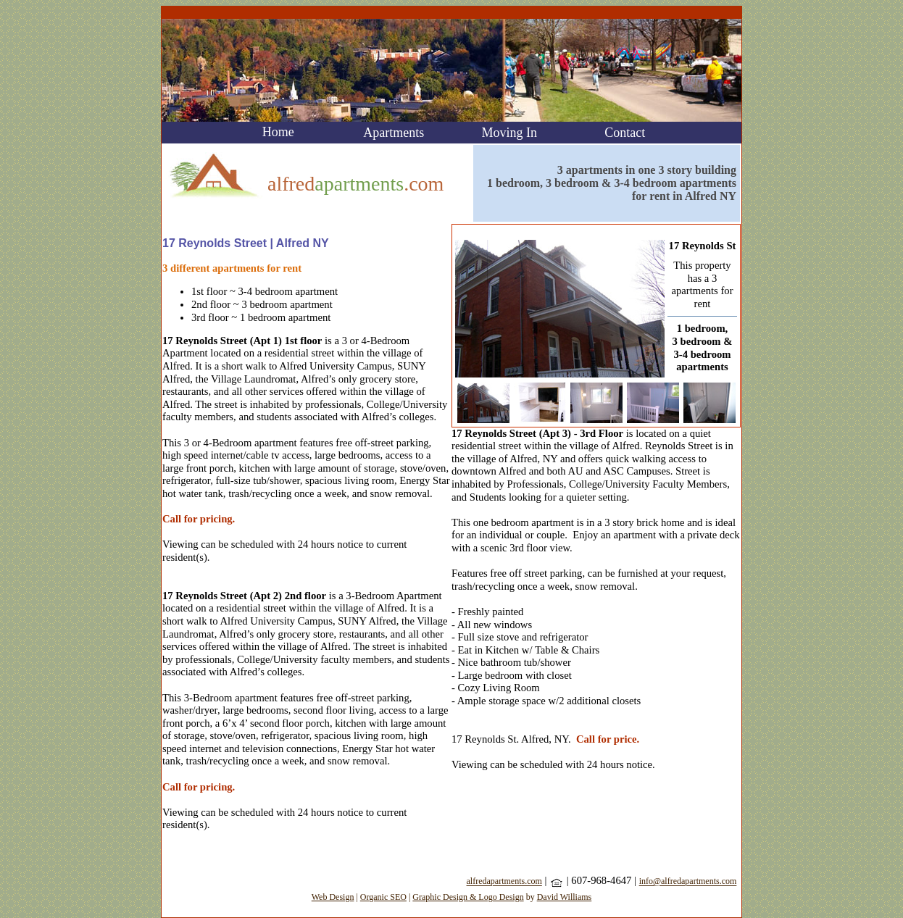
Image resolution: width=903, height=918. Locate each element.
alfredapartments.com (504, 882)
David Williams (564, 897)
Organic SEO (383, 897)
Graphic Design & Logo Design (467, 897)
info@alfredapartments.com (688, 882)
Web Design (333, 897)
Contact (624, 132)
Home (278, 132)
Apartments (393, 132)
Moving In (510, 132)
